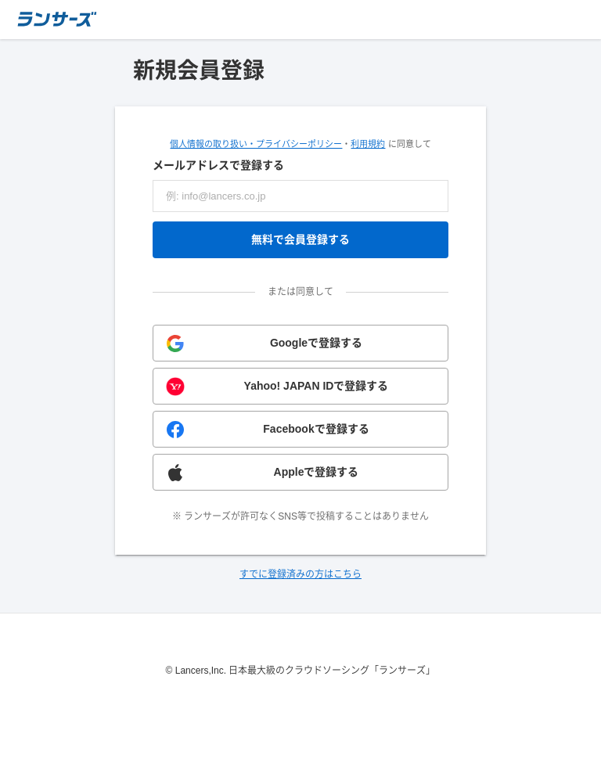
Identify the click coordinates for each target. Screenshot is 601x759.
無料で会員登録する (300, 239)
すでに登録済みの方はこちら (300, 574)
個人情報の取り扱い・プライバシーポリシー (256, 144)
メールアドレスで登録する (218, 165)
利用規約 (368, 144)
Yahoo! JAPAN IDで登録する (316, 386)
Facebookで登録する (316, 429)
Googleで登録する (316, 342)
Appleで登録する (316, 472)
